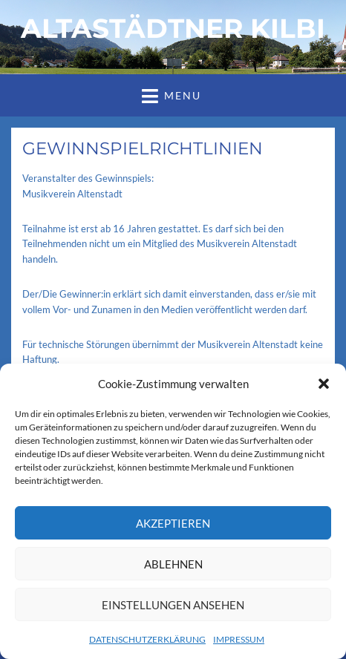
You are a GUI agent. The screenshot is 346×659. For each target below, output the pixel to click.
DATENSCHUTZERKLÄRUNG (147, 639)
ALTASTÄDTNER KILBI (173, 28)
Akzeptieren (173, 523)
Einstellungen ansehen (173, 605)
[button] (323, 383)
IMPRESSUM (238, 639)
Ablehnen (173, 564)
